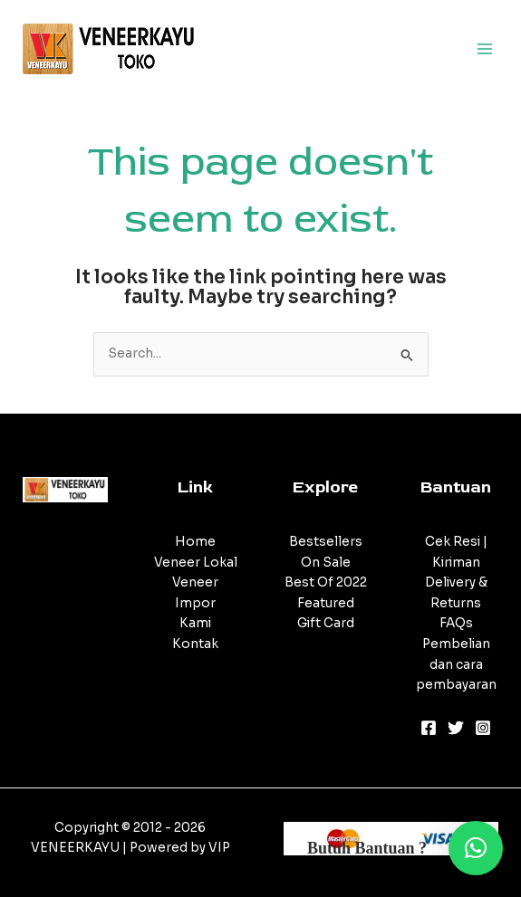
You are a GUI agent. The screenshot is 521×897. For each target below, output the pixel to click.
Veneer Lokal (195, 562)
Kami (195, 623)
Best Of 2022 (326, 582)
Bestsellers (325, 541)
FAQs (456, 623)
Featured (325, 603)
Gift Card (325, 623)
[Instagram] (483, 728)
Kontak (195, 644)
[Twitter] (456, 728)
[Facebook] (428, 728)
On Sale (326, 562)
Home (195, 541)
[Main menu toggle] (485, 48)
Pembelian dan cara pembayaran (456, 664)
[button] (476, 848)
